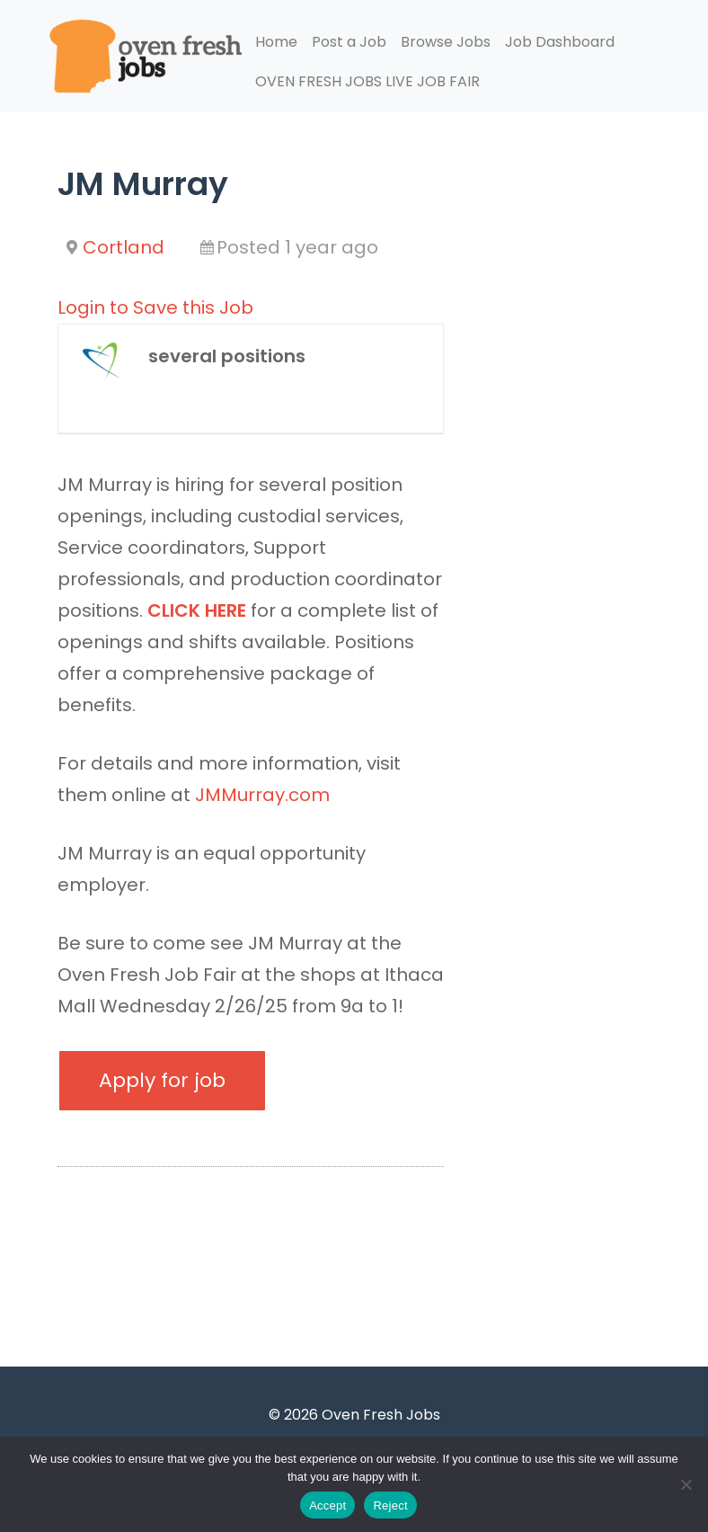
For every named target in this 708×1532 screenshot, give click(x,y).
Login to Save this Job (155, 307)
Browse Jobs (446, 41)
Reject (390, 1505)
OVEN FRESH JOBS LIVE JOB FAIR (367, 81)
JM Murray (143, 184)
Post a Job (349, 41)
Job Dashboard (560, 41)
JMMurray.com (264, 794)
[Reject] (686, 1484)
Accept (327, 1505)
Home (276, 41)
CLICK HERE (196, 610)
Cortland (123, 247)
